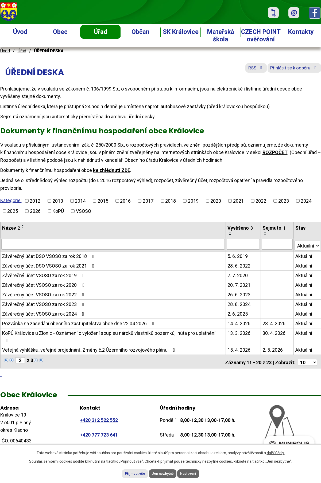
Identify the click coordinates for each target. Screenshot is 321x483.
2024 (306, 201)
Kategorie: (11, 200)
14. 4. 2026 (239, 322)
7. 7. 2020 (238, 274)
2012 (35, 201)
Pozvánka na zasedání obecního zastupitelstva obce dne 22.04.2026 (79, 322)
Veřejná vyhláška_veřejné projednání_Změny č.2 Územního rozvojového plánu (89, 348)
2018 (170, 201)
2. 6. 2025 (238, 312)
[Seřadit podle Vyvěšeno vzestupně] (231, 232)
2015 (103, 201)
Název (11, 228)
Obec (60, 32)
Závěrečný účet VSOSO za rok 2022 (44, 293)
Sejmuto (274, 228)
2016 (125, 201)
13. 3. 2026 (239, 332)
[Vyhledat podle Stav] (307, 243)
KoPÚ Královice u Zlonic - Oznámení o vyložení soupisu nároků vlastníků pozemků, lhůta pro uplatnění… (110, 335)
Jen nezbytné (163, 473)
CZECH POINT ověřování (261, 35)
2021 (238, 201)
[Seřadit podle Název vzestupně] (23, 225)
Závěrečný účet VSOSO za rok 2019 (44, 274)
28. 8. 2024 (239, 303)
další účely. (276, 452)
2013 (57, 201)
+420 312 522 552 (99, 417)
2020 (215, 201)
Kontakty (301, 32)
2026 (35, 211)
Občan (140, 32)
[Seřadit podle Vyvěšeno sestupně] (231, 235)
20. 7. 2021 (239, 283)
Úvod (20, 32)
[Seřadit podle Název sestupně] (23, 227)
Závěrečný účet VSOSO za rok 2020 (44, 283)
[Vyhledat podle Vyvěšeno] (243, 244)
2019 (193, 201)
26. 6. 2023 (239, 293)
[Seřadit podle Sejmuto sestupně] (266, 235)
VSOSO (83, 211)
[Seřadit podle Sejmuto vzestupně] (266, 232)
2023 (283, 201)
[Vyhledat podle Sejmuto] (277, 244)
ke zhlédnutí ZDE (111, 170)
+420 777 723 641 (99, 432)
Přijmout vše (128, 473)
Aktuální (304, 255)
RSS (247, 70)
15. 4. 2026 (239, 348)
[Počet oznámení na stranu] (307, 359)
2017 (148, 201)
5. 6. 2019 (238, 255)
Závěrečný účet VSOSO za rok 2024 (44, 312)
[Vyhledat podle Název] (113, 244)
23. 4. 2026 (274, 322)
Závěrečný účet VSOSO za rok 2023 (44, 303)
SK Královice (181, 32)
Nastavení (195, 473)
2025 (12, 211)
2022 (261, 201)
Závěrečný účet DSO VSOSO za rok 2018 (49, 255)
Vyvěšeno (240, 228)
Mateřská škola (220, 35)
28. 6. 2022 (239, 264)
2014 (80, 201)
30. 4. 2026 (274, 332)
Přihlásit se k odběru (291, 70)
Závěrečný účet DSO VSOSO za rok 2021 (49, 264)
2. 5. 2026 (273, 348)
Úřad (100, 32)
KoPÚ (58, 211)
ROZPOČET (275, 152)
